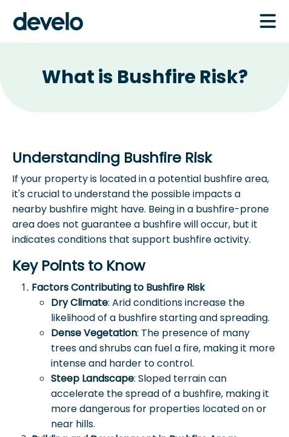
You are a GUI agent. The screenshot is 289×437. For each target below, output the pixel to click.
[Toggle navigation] (268, 21)
